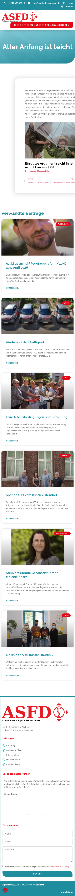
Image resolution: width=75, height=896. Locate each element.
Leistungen (8, 738)
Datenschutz (38, 885)
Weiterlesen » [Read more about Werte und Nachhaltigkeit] (12, 363)
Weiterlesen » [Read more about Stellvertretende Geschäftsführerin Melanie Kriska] (12, 601)
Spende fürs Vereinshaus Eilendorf (31, 495)
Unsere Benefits (37, 171)
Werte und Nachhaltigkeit (25, 342)
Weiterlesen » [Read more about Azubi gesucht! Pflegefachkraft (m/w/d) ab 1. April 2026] (12, 288)
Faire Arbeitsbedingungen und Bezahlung (36, 417)
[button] (70, 17)
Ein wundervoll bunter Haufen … (29, 655)
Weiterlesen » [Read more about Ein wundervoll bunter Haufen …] (12, 675)
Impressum (27, 885)
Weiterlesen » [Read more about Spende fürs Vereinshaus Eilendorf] (12, 519)
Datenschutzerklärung (59, 867)
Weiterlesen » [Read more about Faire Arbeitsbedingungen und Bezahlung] (12, 441)
